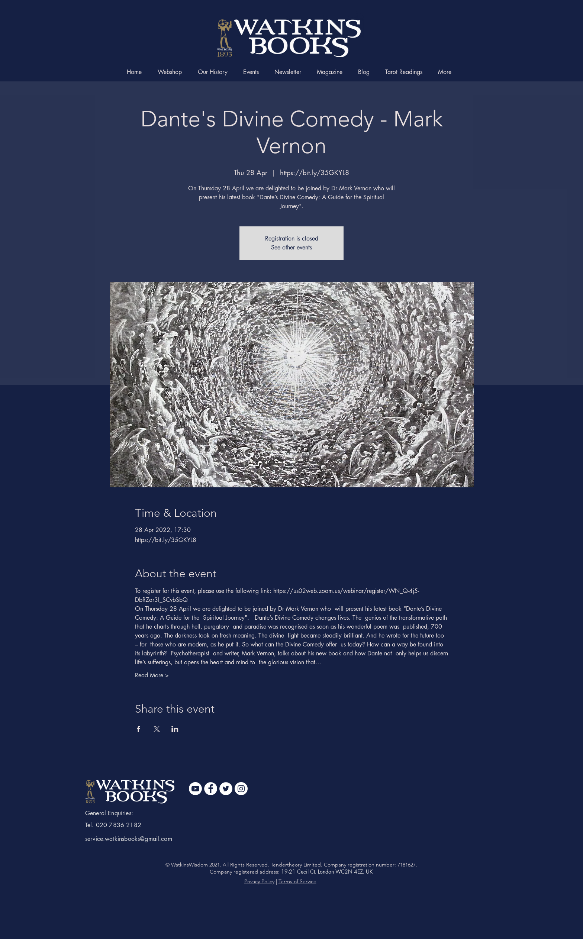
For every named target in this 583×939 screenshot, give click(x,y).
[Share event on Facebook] (138, 729)
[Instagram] (241, 788)
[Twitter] (225, 788)
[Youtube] (195, 788)
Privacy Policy (259, 881)
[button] (446, 72)
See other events (291, 247)
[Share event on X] (156, 729)
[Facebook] (210, 788)
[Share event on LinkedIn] (174, 729)
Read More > (152, 675)
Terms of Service (297, 881)
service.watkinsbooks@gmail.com (128, 839)
